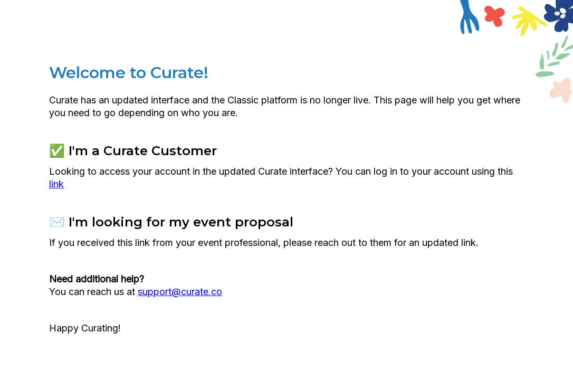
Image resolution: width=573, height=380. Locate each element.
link (56, 183)
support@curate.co (180, 291)
